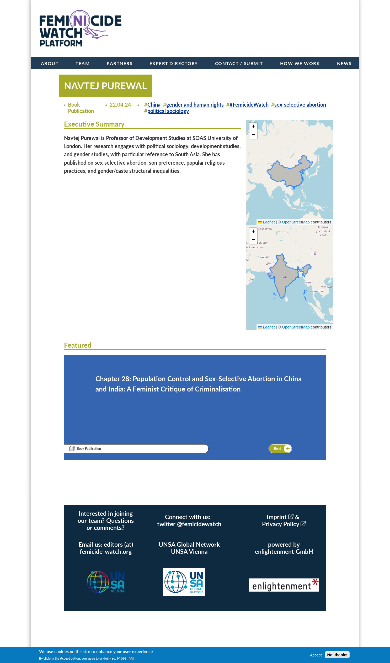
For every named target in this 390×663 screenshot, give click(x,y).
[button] (253, 127)
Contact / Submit (239, 63)
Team (83, 63)
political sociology (168, 111)
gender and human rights (195, 104)
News (344, 63)
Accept (316, 654)
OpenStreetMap (296, 222)
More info (125, 658)
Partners (119, 63)
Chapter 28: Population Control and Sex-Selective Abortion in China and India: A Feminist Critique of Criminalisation (198, 383)
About (50, 63)
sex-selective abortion (300, 104)
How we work (300, 63)
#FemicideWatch (249, 104)
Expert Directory (173, 63)
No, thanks (337, 654)
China (154, 104)
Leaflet (266, 222)
